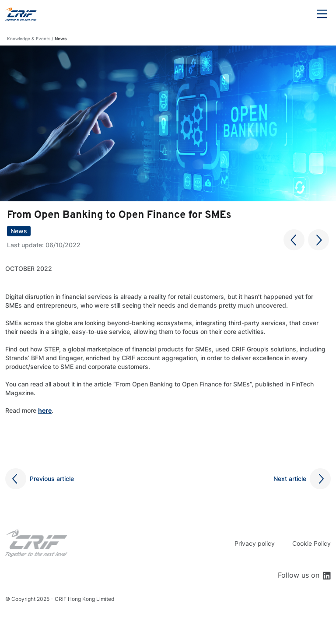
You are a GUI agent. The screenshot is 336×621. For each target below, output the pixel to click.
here (45, 410)
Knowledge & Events (28, 38)
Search (298, 14)
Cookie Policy (311, 543)
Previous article (52, 478)
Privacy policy (254, 543)
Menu (322, 14)
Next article (289, 478)
